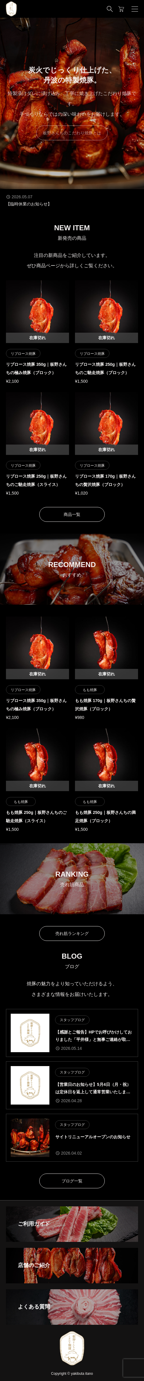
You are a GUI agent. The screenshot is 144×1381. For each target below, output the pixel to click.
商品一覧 (72, 514)
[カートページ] (121, 9)
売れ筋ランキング (72, 933)
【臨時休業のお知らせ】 (29, 204)
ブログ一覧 (72, 1181)
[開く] (135, 9)
